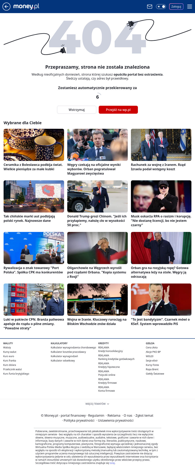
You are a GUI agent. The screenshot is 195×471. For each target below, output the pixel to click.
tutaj (112, 463)
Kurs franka (9, 360)
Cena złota (152, 347)
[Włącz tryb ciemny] (161, 6)
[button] (189, 6)
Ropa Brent (152, 369)
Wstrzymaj (77, 110)
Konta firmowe (106, 390)
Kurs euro (8, 356)
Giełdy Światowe (155, 373)
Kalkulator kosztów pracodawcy (68, 352)
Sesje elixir (152, 360)
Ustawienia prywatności (114, 420)
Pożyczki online (106, 375)
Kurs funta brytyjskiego (16, 373)
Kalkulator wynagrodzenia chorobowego (73, 347)
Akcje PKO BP (153, 352)
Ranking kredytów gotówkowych (116, 359)
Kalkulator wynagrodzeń (64, 356)
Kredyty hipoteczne (109, 367)
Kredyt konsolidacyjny (110, 351)
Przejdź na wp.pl (118, 110)
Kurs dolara (9, 365)
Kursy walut (9, 352)
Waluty (7, 347)
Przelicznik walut (12, 369)
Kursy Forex (152, 365)
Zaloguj (176, 6)
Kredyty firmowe (107, 382)
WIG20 (149, 356)
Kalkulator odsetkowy (63, 360)
